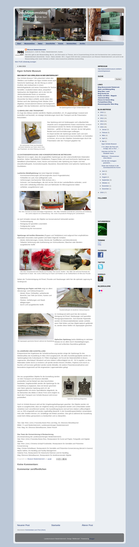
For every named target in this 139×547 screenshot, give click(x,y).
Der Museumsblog (32, 12)
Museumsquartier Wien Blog (108, 104)
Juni (103, 171)
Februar (105, 132)
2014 (102, 124)
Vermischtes (71, 43)
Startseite (55, 525)
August (104, 177)
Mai (103, 141)
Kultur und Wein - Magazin (107, 95)
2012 (102, 118)
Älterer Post (87, 525)
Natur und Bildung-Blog (106, 89)
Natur (40, 43)
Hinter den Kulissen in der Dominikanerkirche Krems (111, 166)
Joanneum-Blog (103, 98)
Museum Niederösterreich (36, 49)
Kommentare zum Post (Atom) (35, 530)
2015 (102, 127)
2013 (102, 121)
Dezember (105, 189)
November (105, 186)
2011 (102, 115)
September (106, 180)
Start (19, 43)
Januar (104, 129)
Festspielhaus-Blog (105, 102)
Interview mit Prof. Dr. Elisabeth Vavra (109, 152)
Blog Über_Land (103, 91)
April (103, 138)
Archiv (82, 43)
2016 (102, 192)
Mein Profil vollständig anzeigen (25, 62)
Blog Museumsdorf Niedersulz (108, 87)
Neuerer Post (23, 525)
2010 (102, 112)
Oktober (105, 183)
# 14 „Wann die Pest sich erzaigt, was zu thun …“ (110, 147)
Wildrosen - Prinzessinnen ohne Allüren (110, 157)
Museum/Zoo (29, 43)
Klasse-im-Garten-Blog (106, 100)
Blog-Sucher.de (103, 93)
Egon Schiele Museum (109, 144)
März (104, 135)
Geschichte (50, 43)
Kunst (60, 43)
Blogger (92, 539)
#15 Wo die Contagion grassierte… (109, 162)
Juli (103, 174)
